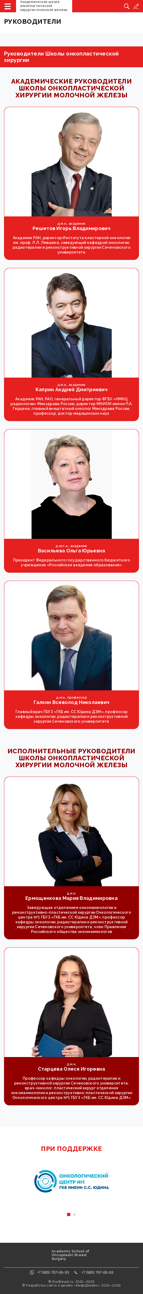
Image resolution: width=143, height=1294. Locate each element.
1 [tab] (68, 1214)
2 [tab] (74, 1214)
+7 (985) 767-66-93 (53, 1272)
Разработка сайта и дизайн (49, 1285)
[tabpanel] (71, 1181)
